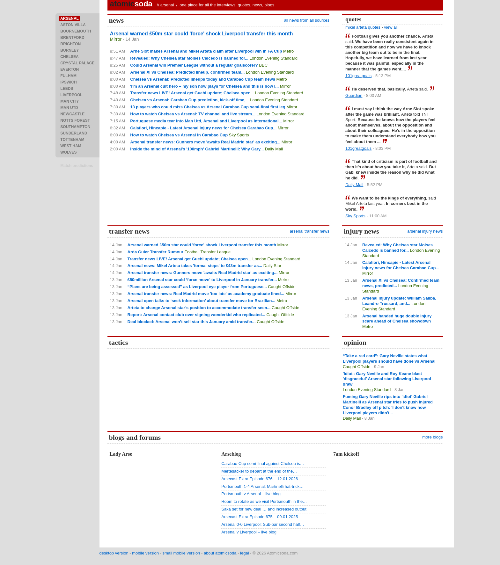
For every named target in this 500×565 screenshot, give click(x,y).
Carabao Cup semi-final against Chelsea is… (262, 463)
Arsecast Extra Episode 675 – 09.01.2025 (259, 516)
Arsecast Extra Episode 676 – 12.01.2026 (259, 478)
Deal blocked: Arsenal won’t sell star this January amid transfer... (192, 321)
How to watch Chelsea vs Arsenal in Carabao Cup (179, 135)
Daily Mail (274, 149)
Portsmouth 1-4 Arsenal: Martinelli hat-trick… (262, 486)
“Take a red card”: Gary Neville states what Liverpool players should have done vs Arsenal (389, 358)
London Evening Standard (274, 58)
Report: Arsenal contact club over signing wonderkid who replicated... (196, 314)
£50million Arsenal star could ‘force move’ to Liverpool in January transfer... (202, 279)
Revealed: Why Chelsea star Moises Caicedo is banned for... (189, 58)
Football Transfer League (208, 252)
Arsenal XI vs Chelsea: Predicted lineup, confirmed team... (187, 72)
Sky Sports (239, 135)
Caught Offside (281, 286)
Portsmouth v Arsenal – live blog (251, 493)
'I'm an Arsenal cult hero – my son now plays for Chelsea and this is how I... (204, 86)
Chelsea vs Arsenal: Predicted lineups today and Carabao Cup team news (202, 79)
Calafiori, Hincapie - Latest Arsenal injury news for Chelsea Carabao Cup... (203, 128)
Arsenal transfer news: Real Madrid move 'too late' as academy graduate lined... (206, 293)
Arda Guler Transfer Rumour (156, 252)
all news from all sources (306, 20)
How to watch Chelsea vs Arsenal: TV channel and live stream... (192, 114)
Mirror (116, 39)
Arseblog (231, 454)
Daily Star (272, 265)
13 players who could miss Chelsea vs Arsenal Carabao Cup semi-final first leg (207, 107)
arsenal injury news (425, 231)
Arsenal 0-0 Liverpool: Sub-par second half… (262, 524)
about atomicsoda (220, 553)
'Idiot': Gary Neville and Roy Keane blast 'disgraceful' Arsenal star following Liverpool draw (387, 379)
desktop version (114, 553)
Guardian (353, 95)
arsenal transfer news (309, 231)
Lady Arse (121, 454)
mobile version (145, 553)
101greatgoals (358, 75)
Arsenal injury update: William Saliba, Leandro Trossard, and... (399, 301)
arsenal (167, 5)
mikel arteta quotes (362, 27)
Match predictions (76, 165)
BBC (263, 65)
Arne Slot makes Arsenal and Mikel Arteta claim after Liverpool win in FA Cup (206, 51)
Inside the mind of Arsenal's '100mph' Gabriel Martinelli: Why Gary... (197, 149)
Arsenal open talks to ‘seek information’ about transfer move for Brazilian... (202, 300)
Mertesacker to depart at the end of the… (259, 471)
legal (244, 553)
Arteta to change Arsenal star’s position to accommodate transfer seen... (199, 307)
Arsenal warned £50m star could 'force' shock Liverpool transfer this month (201, 33)
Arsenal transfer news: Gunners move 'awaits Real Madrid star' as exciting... (205, 142)
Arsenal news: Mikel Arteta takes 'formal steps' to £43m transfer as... (195, 265)
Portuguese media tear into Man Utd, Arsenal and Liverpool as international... (206, 121)
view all (391, 27)
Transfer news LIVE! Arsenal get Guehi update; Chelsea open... (192, 93)
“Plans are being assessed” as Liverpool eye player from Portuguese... (197, 286)
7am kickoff (346, 454)
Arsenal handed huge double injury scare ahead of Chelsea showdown (396, 319)
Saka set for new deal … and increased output (263, 509)
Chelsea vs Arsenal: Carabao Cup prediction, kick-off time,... (189, 100)
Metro (288, 51)
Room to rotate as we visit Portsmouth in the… (264, 501)
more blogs (432, 437)
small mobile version (181, 553)
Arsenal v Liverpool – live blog (248, 532)
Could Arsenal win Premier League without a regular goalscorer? (194, 65)
